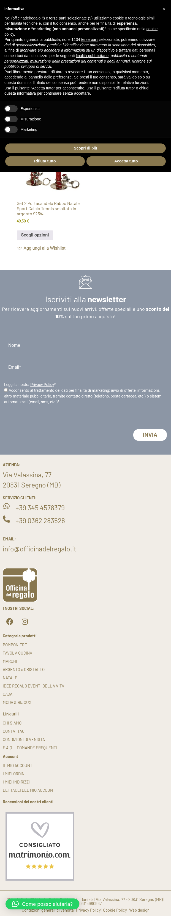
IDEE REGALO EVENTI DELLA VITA (33, 685)
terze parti (89, 39)
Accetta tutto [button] (126, 161)
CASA (7, 694)
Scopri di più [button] (85, 148)
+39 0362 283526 (40, 520)
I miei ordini (14, 773)
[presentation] (46, 418)
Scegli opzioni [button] (35, 235)
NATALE (10, 677)
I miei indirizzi (16, 781)
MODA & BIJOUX (17, 702)
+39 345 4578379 (40, 507)
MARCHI (10, 661)
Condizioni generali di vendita (48, 909)
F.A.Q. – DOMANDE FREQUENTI (30, 747)
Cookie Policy (115, 909)
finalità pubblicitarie (92, 55)
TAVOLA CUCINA (17, 652)
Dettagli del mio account (29, 790)
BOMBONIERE (15, 644)
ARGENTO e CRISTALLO (24, 669)
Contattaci (14, 731)
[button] (41, 248)
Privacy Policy (42, 384)
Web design (139, 909)
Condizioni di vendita (24, 739)
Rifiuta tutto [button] (45, 161)
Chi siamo (12, 722)
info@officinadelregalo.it (39, 549)
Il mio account (17, 765)
